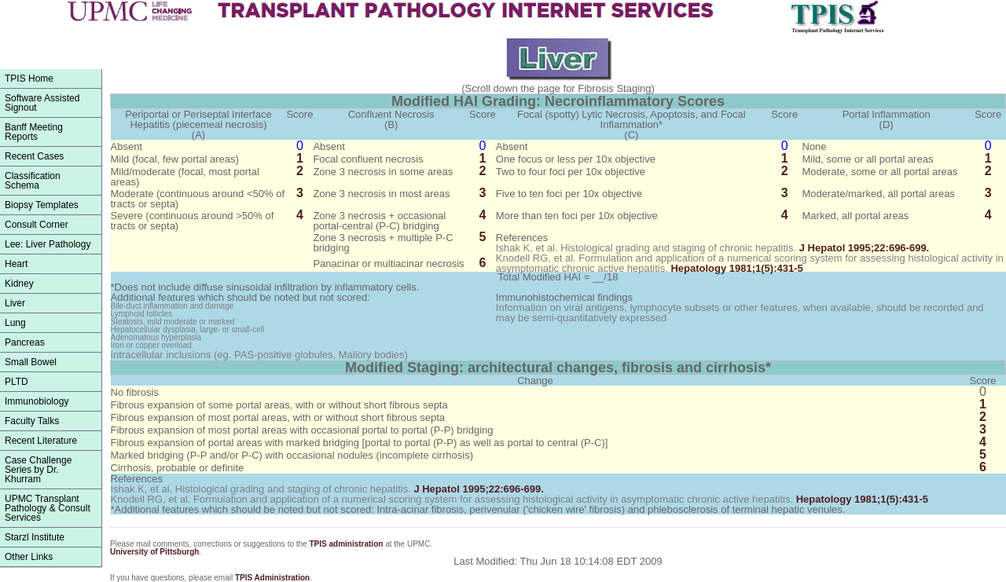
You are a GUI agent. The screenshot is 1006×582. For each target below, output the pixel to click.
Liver (15, 303)
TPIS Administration (272, 577)
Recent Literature (41, 440)
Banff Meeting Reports (34, 132)
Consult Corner (36, 224)
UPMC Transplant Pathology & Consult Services (47, 508)
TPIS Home (29, 78)
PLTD (16, 381)
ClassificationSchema (33, 180)
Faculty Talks (32, 420)
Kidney (19, 283)
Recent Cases (34, 156)
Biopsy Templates (42, 204)
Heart (16, 263)
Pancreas (25, 342)
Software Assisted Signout (42, 103)
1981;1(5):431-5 (736, 268)
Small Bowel (31, 362)
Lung (15, 322)
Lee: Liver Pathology (47, 244)
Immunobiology (36, 401)
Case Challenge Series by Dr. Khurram (38, 470)
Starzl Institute (34, 537)
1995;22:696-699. (864, 248)
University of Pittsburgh (154, 551)
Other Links (29, 556)
